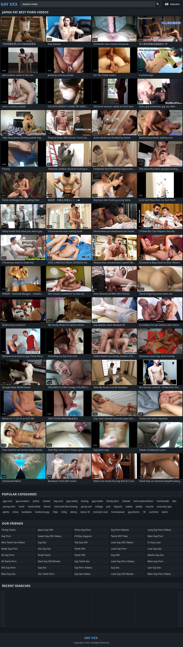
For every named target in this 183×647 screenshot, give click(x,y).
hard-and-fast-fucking (65, 506)
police (36, 501)
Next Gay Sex (8, 573)
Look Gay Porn (119, 548)
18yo (55, 512)
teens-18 (85, 512)
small (21, 506)
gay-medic (97, 501)
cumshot (153, 512)
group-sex (86, 506)
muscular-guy (164, 506)
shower (47, 501)
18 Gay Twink (8, 529)
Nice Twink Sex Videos (13, 542)
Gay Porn (6, 536)
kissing (84, 501)
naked (129, 506)
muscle (149, 506)
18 (144, 512)
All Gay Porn (7, 555)
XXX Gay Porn (8, 567)
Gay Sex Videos (82, 573)
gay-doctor (133, 512)
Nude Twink (44, 555)
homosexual (117, 512)
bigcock (118, 506)
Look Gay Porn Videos (122, 561)
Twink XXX (79, 548)
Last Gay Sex (154, 567)
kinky (64, 512)
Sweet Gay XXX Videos (49, 536)
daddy (139, 506)
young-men (9, 506)
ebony (73, 512)
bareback (27, 512)
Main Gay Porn (155, 536)
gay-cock (7, 501)
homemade (163, 501)
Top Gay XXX (81, 542)
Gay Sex (42, 542)
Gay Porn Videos (83, 567)
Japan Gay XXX (45, 529)
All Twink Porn (8, 561)
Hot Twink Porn (46, 573)
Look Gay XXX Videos (122, 542)
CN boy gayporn (83, 536)
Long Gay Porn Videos (159, 529)
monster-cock (100, 512)
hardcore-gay (42, 512)
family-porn (112, 501)
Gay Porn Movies (120, 529)
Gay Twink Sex (82, 561)
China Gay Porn (82, 529)
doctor (47, 506)
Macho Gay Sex (155, 555)
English (175, 4)
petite (6, 512)
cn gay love (154, 542)
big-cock (58, 501)
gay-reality (72, 501)
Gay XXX (115, 555)
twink (165, 512)
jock (108, 506)
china (15, 512)
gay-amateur (22, 501)
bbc (174, 501)
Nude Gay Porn (9, 548)
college (99, 506)
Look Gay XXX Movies (122, 573)
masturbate (34, 506)
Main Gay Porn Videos (159, 573)
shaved (126, 501)
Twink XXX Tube (119, 536)
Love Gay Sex (154, 548)
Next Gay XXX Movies (49, 561)
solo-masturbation (143, 501)
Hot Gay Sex (44, 548)
